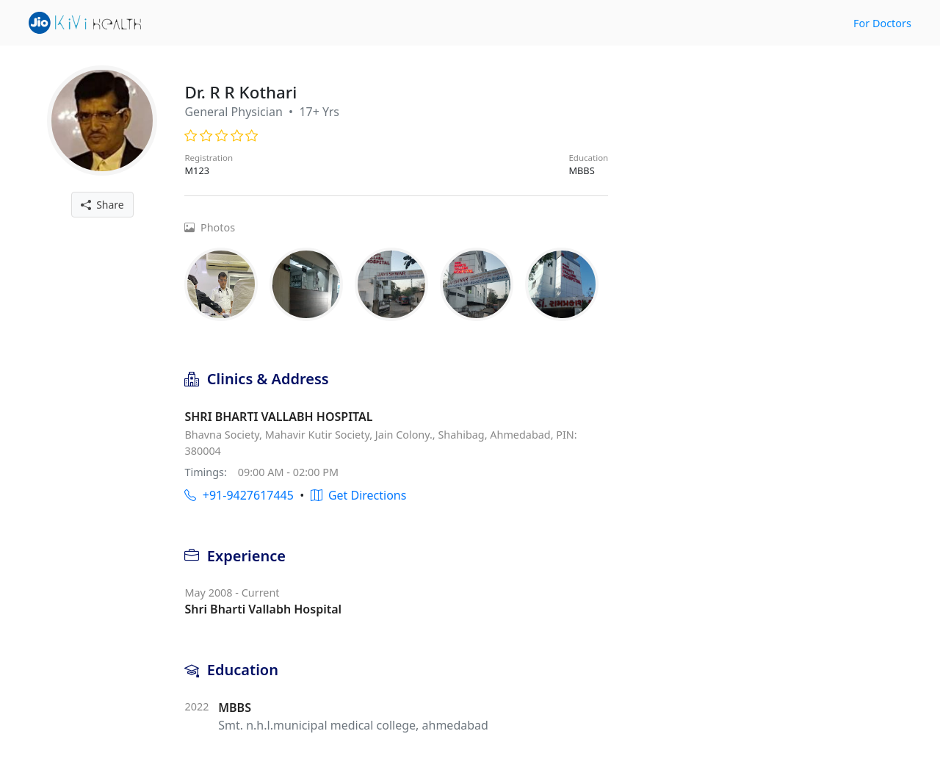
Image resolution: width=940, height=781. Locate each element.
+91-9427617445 (238, 495)
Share (102, 205)
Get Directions (359, 495)
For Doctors (882, 23)
